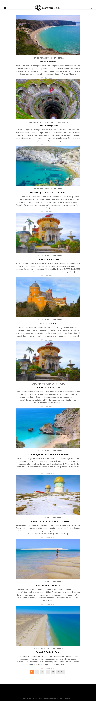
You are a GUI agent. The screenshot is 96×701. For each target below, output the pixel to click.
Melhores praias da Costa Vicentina (48, 192)
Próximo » (61, 672)
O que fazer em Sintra (48, 259)
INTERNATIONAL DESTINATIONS (47, 384)
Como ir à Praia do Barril (48, 652)
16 (53, 672)
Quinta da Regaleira (61, 122)
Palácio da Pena (48, 323)
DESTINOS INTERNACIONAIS (41, 58)
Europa (53, 58)
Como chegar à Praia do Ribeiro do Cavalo (48, 454)
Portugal (60, 58)
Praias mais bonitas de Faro (48, 585)
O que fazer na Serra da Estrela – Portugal (48, 521)
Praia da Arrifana (48, 61)
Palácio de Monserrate (48, 387)
